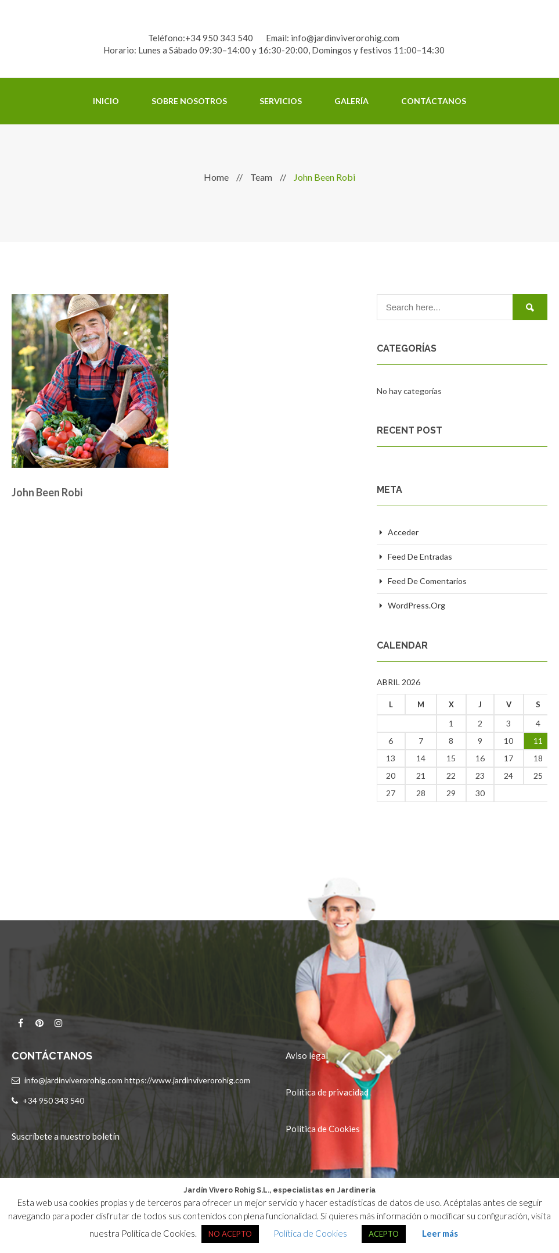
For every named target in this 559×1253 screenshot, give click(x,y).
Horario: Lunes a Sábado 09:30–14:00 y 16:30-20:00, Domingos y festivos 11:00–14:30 (274, 50)
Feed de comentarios (427, 581)
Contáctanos (433, 101)
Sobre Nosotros (189, 101)
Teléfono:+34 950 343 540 (200, 38)
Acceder (403, 532)
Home (216, 176)
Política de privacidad (327, 1092)
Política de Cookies (323, 1128)
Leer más (440, 1233)
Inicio (106, 101)
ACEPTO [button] (384, 1233)
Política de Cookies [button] (310, 1233)
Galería (351, 101)
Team (261, 176)
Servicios (280, 101)
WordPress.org (416, 605)
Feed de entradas (420, 556)
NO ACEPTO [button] (230, 1233)
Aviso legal (307, 1055)
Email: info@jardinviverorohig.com (332, 38)
